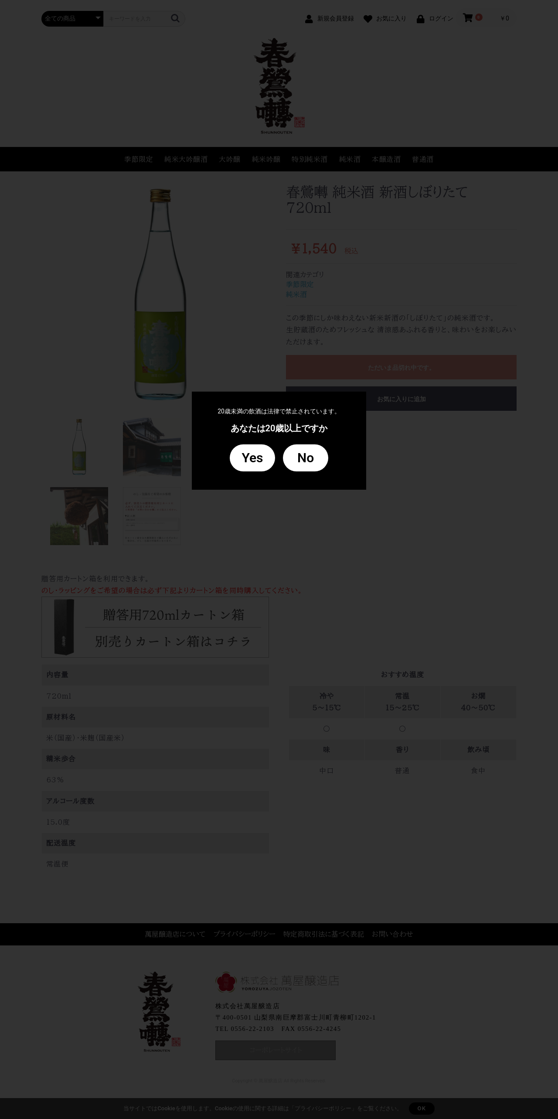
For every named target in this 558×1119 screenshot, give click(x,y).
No (305, 457)
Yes (252, 457)
